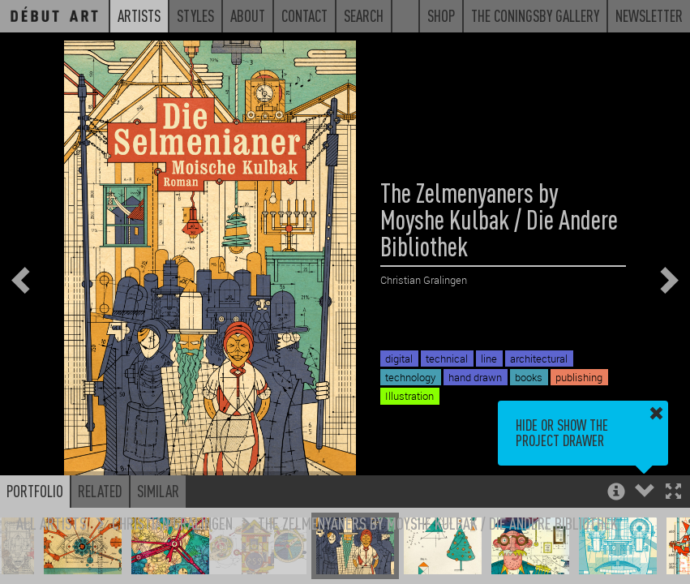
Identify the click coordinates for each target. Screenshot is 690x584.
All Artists (51, 523)
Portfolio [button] (34, 490)
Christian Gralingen (172, 523)
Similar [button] (158, 490)
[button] (673, 493)
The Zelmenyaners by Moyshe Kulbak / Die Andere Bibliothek (438, 523)
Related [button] (100, 490)
